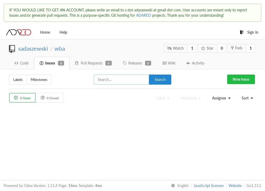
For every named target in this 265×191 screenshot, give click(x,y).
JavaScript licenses (209, 185)
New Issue (241, 79)
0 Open (22, 98)
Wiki (168, 63)
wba (60, 48)
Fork (236, 48)
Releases (137, 63)
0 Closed (50, 98)
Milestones (39, 79)
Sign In (249, 32)
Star (207, 48)
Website (235, 185)
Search (160, 79)
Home (45, 32)
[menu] (220, 98)
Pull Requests (93, 63)
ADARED (143, 15)
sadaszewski (33, 48)
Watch (175, 48)
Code (22, 63)
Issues (52, 63)
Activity (195, 63)
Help (63, 32)
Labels (18, 79)
